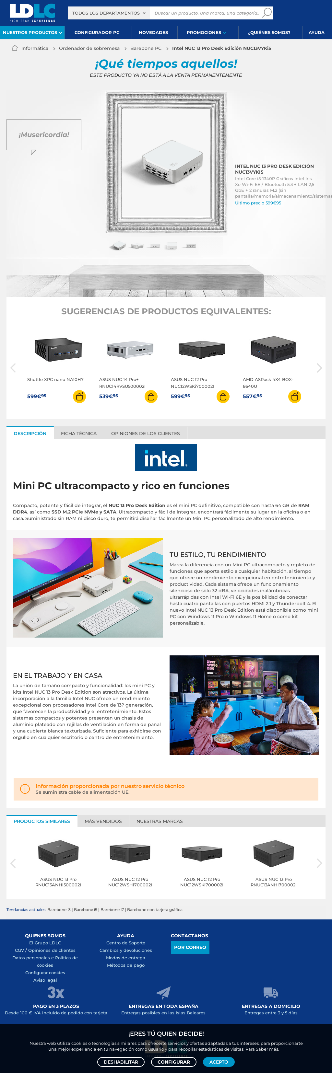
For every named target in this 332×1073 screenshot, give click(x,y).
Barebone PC (145, 48)
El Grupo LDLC (45, 942)
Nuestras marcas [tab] (159, 821)
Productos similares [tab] (42, 821)
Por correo (190, 947)
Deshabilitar (121, 1062)
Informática (34, 48)
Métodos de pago (126, 965)
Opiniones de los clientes (145, 433)
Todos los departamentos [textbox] (106, 13)
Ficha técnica (79, 433)
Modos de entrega (125, 957)
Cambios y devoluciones (126, 950)
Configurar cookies (45, 972)
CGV (19, 950)
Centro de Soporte (125, 942)
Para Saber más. (262, 1049)
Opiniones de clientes (52, 950)
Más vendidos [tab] (103, 821)
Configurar (174, 1062)
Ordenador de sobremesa (89, 48)
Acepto (218, 1062)
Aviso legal (45, 980)
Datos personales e (33, 957)
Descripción (30, 433)
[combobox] (109, 12)
